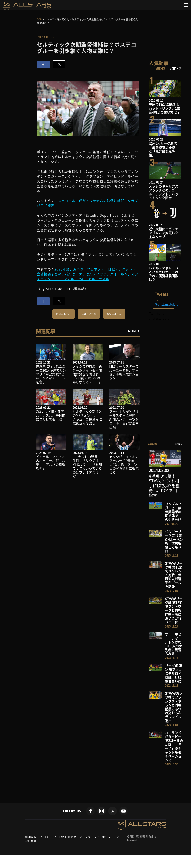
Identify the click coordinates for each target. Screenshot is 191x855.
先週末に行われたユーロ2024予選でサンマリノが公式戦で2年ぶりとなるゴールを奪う (51, 374)
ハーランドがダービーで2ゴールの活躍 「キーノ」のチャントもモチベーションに (174, 746)
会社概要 (31, 841)
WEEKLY (160, 68)
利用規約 (31, 837)
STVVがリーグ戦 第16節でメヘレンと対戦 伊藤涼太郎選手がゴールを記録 (173, 575)
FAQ (48, 837)
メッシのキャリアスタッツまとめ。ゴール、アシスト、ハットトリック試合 (163, 192)
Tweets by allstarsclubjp (159, 316)
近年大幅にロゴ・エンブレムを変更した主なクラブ (163, 232)
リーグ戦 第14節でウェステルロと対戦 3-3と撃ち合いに (174, 673)
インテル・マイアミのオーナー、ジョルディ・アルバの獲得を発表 (50, 462)
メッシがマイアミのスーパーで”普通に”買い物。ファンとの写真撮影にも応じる (124, 464)
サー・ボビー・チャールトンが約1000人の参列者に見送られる (173, 644)
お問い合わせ (67, 837)
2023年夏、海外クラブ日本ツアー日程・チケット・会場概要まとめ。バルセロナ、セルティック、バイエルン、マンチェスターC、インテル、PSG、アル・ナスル (87, 274)
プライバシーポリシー (99, 837)
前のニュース (63, 313)
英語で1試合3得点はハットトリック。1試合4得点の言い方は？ (164, 108)
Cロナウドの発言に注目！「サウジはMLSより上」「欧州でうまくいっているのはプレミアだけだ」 (87, 466)
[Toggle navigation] (186, 5)
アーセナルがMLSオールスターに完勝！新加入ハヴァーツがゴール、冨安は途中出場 (124, 419)
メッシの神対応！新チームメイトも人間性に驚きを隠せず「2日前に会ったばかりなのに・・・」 (87, 374)
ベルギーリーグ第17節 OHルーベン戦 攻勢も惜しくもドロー (174, 541)
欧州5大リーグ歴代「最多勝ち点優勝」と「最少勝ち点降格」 (163, 149)
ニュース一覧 (89, 313)
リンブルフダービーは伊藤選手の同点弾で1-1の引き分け (174, 511)
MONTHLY (175, 68)
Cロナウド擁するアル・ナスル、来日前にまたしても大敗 (50, 415)
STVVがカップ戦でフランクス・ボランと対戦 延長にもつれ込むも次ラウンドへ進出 (174, 707)
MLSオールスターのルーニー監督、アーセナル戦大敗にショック (124, 372)
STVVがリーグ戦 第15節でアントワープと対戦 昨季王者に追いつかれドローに (174, 610)
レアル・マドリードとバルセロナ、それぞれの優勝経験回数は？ (163, 274)
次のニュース (114, 313)
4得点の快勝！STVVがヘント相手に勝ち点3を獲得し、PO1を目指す (164, 485)
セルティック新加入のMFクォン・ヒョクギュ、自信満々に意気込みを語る (87, 417)
